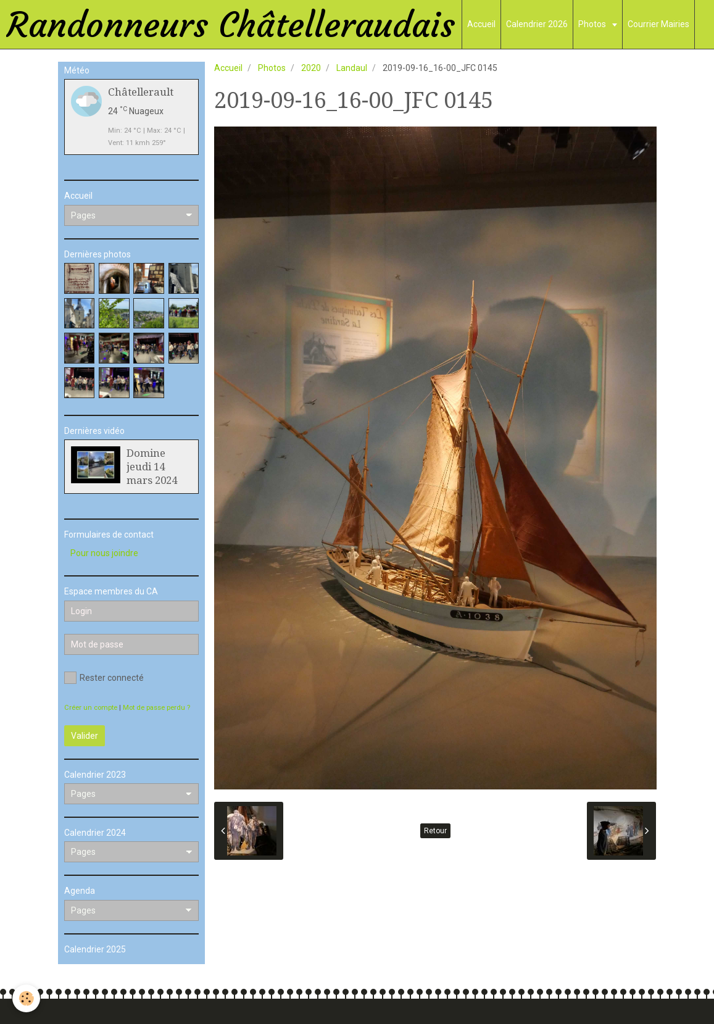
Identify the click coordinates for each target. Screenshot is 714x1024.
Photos (593, 24)
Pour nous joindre (104, 553)
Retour (435, 830)
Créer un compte (90, 708)
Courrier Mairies (658, 24)
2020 (311, 68)
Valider (84, 736)
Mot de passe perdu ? (156, 708)
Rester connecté (104, 678)
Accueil (481, 24)
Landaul (351, 68)
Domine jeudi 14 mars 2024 (152, 466)
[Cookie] (26, 998)
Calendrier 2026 (537, 24)
